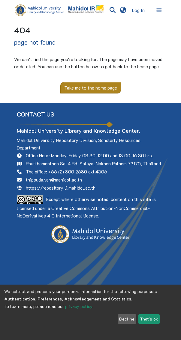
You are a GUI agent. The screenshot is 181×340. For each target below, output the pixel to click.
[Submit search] (112, 10)
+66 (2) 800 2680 (67, 172)
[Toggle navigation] (159, 10)
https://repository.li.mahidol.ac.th (60, 188)
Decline (126, 319)
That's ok (149, 319)
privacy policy (78, 306)
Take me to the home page (90, 87)
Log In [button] (138, 10)
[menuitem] (123, 10)
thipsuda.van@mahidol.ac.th (54, 180)
